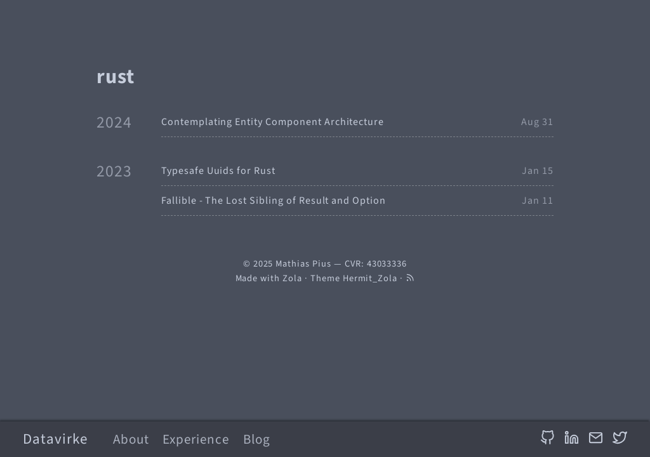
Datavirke (55, 438)
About (131, 439)
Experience (195, 439)
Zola (292, 278)
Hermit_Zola (370, 278)
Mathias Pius (303, 263)
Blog (256, 439)
